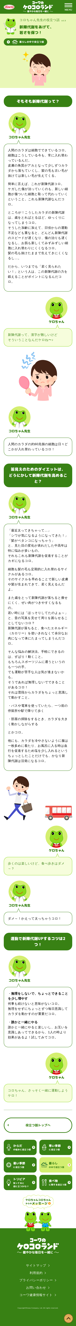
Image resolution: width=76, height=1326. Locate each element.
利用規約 (36, 1273)
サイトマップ (36, 1265)
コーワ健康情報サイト (36, 1295)
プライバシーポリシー (36, 1280)
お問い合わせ (36, 1287)
